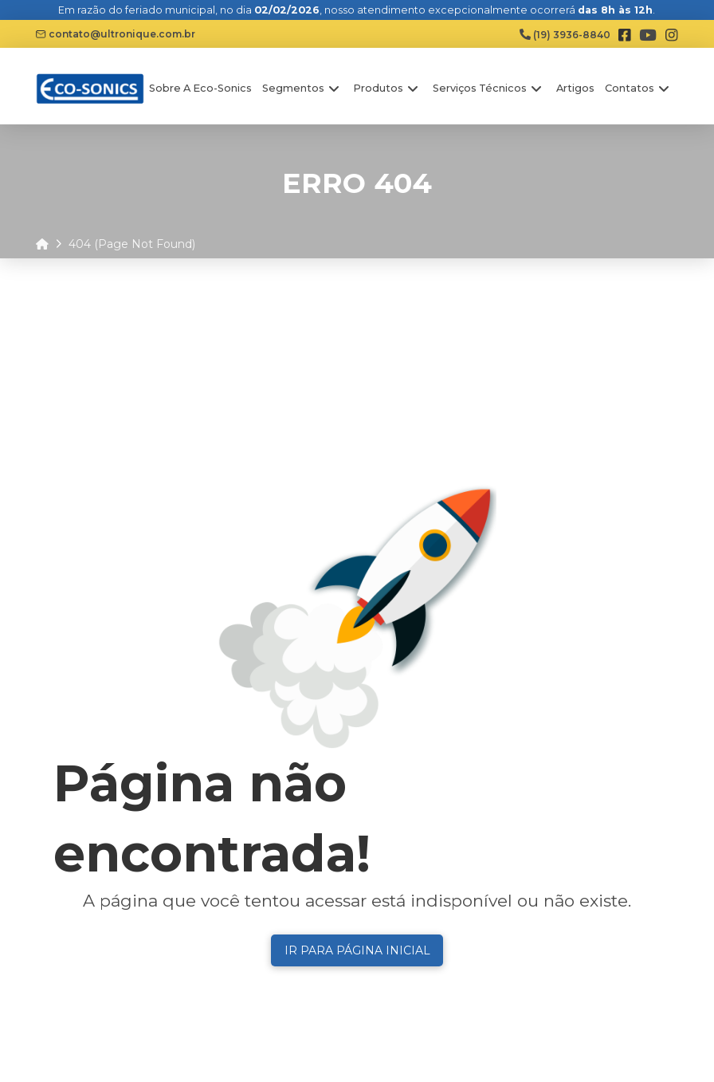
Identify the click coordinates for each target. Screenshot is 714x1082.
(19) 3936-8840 (565, 35)
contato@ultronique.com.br (115, 34)
